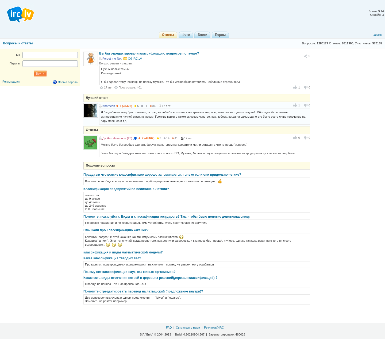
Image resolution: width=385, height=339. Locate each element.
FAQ (169, 327)
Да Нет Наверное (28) (117, 138)
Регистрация (11, 81)
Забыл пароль (68, 82)
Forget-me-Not (112, 58)
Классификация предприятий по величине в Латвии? (126, 189)
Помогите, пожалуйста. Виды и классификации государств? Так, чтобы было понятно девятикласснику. (166, 216)
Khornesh (108, 105)
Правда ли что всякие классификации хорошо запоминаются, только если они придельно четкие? (162, 174)
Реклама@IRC (214, 327)
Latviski (377, 34)
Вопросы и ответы (18, 43)
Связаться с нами (188, 327)
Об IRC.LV (135, 58)
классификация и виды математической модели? (123, 252)
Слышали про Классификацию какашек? (115, 230)
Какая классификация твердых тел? (112, 258)
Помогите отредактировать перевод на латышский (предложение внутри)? (143, 291)
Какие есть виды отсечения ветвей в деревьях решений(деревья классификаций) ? (150, 278)
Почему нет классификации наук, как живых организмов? (129, 272)
